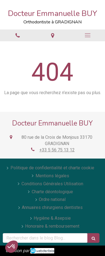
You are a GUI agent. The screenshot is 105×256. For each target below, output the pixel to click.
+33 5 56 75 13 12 (57, 149)
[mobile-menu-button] (87, 35)
